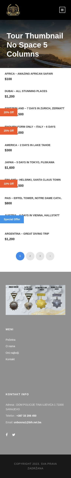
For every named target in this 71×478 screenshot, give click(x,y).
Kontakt (10, 359)
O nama (10, 346)
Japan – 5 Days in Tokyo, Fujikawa (30, 162)
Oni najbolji (12, 352)
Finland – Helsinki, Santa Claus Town (33, 179)
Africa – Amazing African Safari (29, 73)
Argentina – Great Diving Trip (27, 233)
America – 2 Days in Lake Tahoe (27, 145)
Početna (10, 339)
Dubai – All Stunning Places (26, 91)
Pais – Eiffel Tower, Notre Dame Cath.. (33, 198)
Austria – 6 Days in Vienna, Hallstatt (32, 215)
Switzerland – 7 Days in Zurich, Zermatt (34, 108)
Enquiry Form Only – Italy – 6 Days (30, 126)
